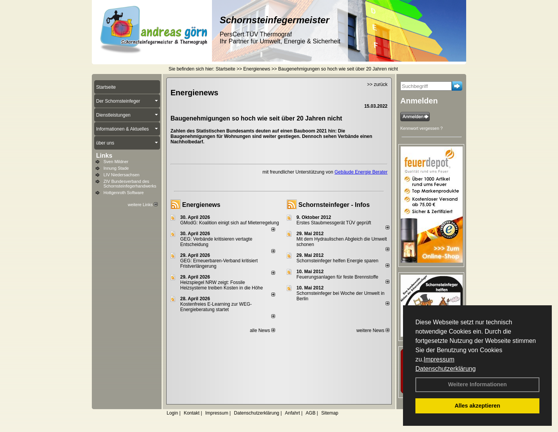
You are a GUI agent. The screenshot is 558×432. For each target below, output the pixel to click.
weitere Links (143, 204)
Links (104, 155)
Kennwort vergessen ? (421, 128)
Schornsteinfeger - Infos (334, 204)
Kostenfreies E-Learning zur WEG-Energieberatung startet (216, 306)
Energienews (201, 204)
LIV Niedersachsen (121, 174)
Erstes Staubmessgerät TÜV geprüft (333, 222)
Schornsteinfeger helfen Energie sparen (337, 260)
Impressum (439, 359)
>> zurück (377, 84)
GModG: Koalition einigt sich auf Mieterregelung (229, 222)
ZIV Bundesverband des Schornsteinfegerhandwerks (129, 183)
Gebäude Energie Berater (361, 172)
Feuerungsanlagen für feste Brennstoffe (337, 277)
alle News (262, 330)
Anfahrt (292, 413)
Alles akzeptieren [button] (477, 406)
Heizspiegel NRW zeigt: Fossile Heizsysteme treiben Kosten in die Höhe (221, 285)
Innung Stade (116, 168)
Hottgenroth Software (123, 192)
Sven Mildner (115, 161)
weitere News (372, 330)
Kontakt (192, 413)
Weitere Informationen (477, 384)
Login (172, 413)
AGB (310, 413)
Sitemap (329, 413)
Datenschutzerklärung (445, 368)
